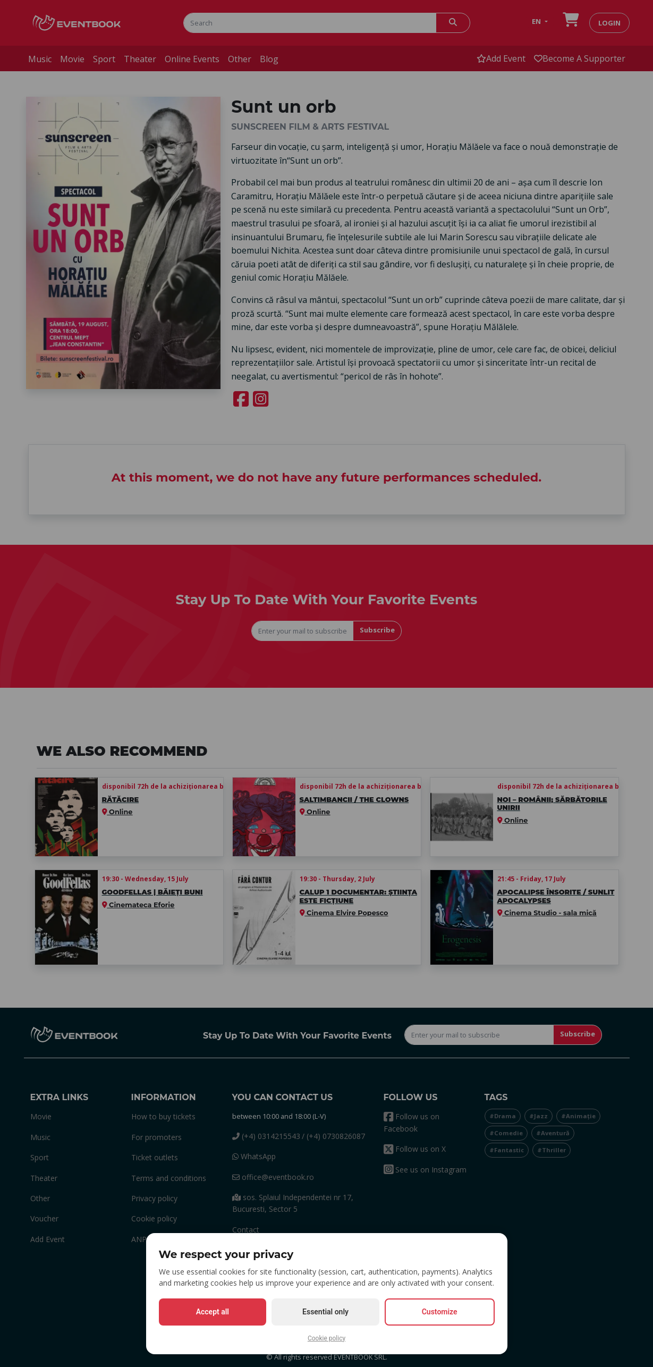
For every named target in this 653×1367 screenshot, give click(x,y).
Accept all (212, 1311)
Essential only (325, 1311)
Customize (439, 1311)
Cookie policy (326, 1338)
